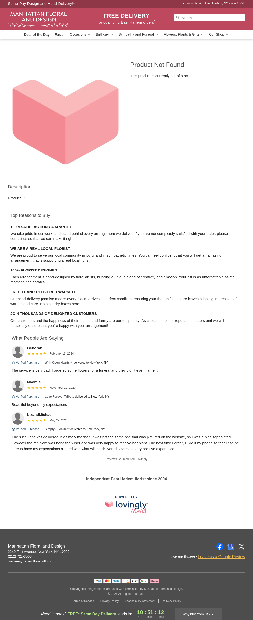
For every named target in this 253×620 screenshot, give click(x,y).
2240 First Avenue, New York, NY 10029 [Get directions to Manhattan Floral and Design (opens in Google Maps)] (38, 552)
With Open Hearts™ (59, 362)
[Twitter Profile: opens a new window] (241, 546)
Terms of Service (83, 601)
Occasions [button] (80, 34)
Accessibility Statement (140, 601)
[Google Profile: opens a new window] (230, 546)
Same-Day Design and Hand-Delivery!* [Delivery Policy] (41, 3)
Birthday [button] (105, 34)
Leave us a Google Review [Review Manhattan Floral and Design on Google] (221, 557)
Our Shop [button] (219, 34)
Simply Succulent (57, 429)
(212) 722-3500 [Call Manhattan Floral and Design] (20, 556)
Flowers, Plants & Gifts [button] (184, 34)
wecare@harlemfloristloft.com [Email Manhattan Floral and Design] (31, 561)
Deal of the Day (37, 35)
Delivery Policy (171, 601)
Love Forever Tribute (59, 396)
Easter (60, 35)
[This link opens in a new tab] (126, 505)
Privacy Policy (109, 601)
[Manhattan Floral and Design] (43, 19)
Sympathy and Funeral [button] (139, 34)
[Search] (209, 17)
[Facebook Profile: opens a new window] (219, 546)
